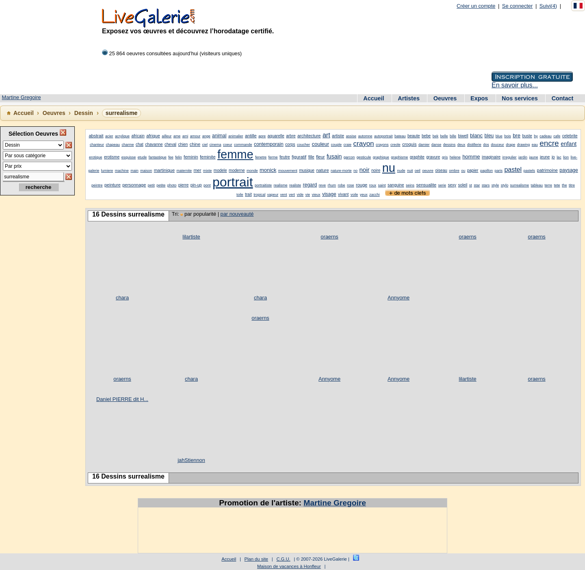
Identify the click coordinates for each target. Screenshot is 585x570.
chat (139, 144)
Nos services (521, 98)
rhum (332, 185)
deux (461, 145)
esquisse (128, 157)
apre (262, 136)
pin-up (196, 185)
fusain (334, 156)
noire (375, 170)
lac (559, 157)
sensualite (426, 184)
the (564, 185)
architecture (309, 135)
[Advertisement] (36, 329)
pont (207, 185)
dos (486, 145)
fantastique (158, 157)
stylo (505, 185)
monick (268, 170)
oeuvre (427, 171)
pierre (183, 185)
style (495, 185)
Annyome (399, 298)
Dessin (83, 113)
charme (127, 145)
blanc (476, 135)
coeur (227, 145)
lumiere (107, 171)
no (355, 171)
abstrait (96, 135)
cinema (215, 145)
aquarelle (276, 136)
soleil (463, 185)
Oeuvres (446, 98)
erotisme (111, 157)
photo (172, 185)
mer (197, 170)
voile (354, 195)
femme (235, 154)
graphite (417, 157)
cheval (170, 144)
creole (395, 145)
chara (122, 298)
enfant (568, 144)
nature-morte (341, 171)
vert (292, 195)
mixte (207, 171)
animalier (235, 136)
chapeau (113, 145)
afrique (153, 135)
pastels (529, 171)
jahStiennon (191, 460)
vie (308, 195)
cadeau (546, 136)
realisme (281, 185)
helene (455, 157)
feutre (285, 157)
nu (388, 167)
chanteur (97, 145)
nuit (410, 171)
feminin (191, 156)
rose (350, 185)
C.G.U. (283, 559)
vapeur (273, 195)
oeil (417, 171)
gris (445, 157)
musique (306, 170)
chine (195, 144)
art (326, 135)
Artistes (409, 98)
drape (510, 145)
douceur (497, 145)
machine (122, 171)
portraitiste (263, 185)
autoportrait (383, 136)
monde (252, 171)
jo (553, 157)
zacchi (374, 195)
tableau (537, 185)
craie (348, 145)
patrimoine (547, 170)
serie (442, 185)
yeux (364, 195)
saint (382, 185)
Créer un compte (476, 6)
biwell (463, 136)
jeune (545, 157)
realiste (295, 185)
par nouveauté (237, 214)
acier (109, 136)
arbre (290, 136)
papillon (486, 171)
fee (170, 157)
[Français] (578, 5)
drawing (523, 145)
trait (248, 194)
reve (322, 185)
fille (311, 157)
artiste (338, 135)
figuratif (299, 156)
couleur (320, 144)
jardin (522, 157)
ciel (205, 145)
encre (549, 143)
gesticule (364, 157)
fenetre (260, 157)
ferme (273, 157)
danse (436, 145)
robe (341, 185)
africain (137, 136)
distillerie (474, 145)
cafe (556, 136)
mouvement (287, 171)
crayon (363, 143)
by (536, 136)
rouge (361, 184)
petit (151, 185)
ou (463, 171)
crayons (382, 145)
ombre (454, 171)
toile (239, 195)
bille (453, 136)
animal (219, 136)
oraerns (329, 237)
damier (424, 145)
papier (473, 170)
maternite (184, 171)
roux (373, 185)
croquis (409, 144)
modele (220, 170)
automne (365, 136)
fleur (320, 156)
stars (486, 185)
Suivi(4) (548, 6)
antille (251, 135)
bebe (426, 136)
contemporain (269, 144)
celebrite (570, 136)
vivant (343, 194)
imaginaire (491, 157)
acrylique (122, 136)
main (134, 171)
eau (535, 145)
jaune (533, 157)
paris (498, 171)
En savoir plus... (515, 85)
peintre (97, 185)
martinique (164, 170)
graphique (381, 157)
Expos (480, 98)
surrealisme (519, 185)
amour (195, 136)
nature (322, 170)
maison (146, 171)
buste (527, 136)
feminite (208, 156)
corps (290, 144)
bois (507, 136)
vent (283, 195)
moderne (237, 170)
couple (336, 145)
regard (310, 185)
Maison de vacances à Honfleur (289, 566)
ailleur (166, 136)
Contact (563, 98)
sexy (452, 185)
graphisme (399, 157)
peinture (112, 184)
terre (548, 185)
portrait (232, 182)
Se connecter (517, 6)
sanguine (396, 185)
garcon (349, 157)
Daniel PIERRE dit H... (122, 399)
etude (142, 157)
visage (329, 194)
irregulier (510, 157)
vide (300, 195)
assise (351, 136)
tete (557, 185)
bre (516, 135)
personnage (134, 184)
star (477, 185)
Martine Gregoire (21, 97)
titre (572, 185)
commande (243, 145)
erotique (95, 157)
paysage (568, 170)
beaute (413, 136)
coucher (303, 145)
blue (499, 136)
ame (177, 136)
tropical (259, 195)
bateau (400, 136)
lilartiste (191, 237)
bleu (489, 136)
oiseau (441, 170)
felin (178, 157)
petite (160, 185)
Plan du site (256, 559)
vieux (316, 195)
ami (185, 136)
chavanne (153, 144)
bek (436, 136)
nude (401, 171)
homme (471, 157)
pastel (513, 169)
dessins (449, 145)
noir (365, 169)
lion (566, 157)
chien (183, 144)
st (470, 185)
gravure (433, 157)
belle (444, 136)
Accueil (374, 98)
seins (410, 185)
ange (206, 136)
